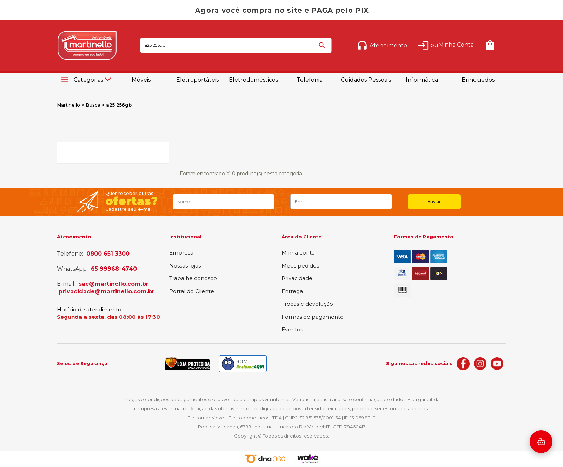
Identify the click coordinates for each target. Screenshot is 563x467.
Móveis (141, 79)
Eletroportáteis (197, 79)
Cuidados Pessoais (366, 79)
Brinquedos (478, 79)
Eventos (292, 330)
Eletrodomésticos (253, 79)
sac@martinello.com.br (113, 284)
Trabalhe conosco (193, 279)
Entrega (292, 292)
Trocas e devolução (307, 304)
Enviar (434, 201)
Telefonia (310, 79)
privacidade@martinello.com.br (106, 292)
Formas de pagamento (313, 317)
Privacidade (297, 279)
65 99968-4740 (114, 269)
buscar (323, 48)
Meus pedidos (300, 266)
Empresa (181, 253)
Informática (422, 79)
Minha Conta (456, 44)
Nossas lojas (185, 266)
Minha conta (298, 253)
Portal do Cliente (191, 292)
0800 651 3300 (108, 254)
